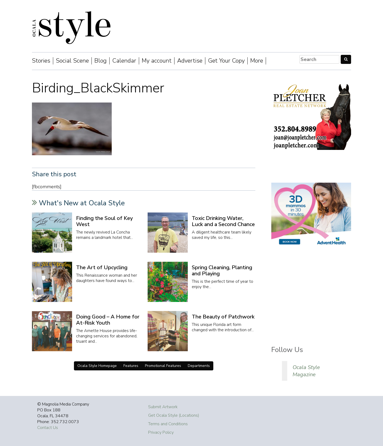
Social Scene (72, 60)
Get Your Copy (226, 60)
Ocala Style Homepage (97, 365)
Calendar (124, 60)
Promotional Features (163, 365)
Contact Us (47, 428)
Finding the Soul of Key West (104, 221)
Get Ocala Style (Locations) (173, 415)
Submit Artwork (163, 407)
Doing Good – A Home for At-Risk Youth (107, 319)
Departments (199, 365)
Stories (41, 60)
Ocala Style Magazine (306, 371)
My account (157, 60)
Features (130, 365)
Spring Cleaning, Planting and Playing (222, 270)
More (256, 60)
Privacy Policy (161, 432)
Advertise (189, 60)
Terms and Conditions (168, 424)
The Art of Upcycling (101, 267)
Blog (100, 60)
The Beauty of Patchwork (223, 316)
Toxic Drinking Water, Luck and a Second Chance (223, 221)
